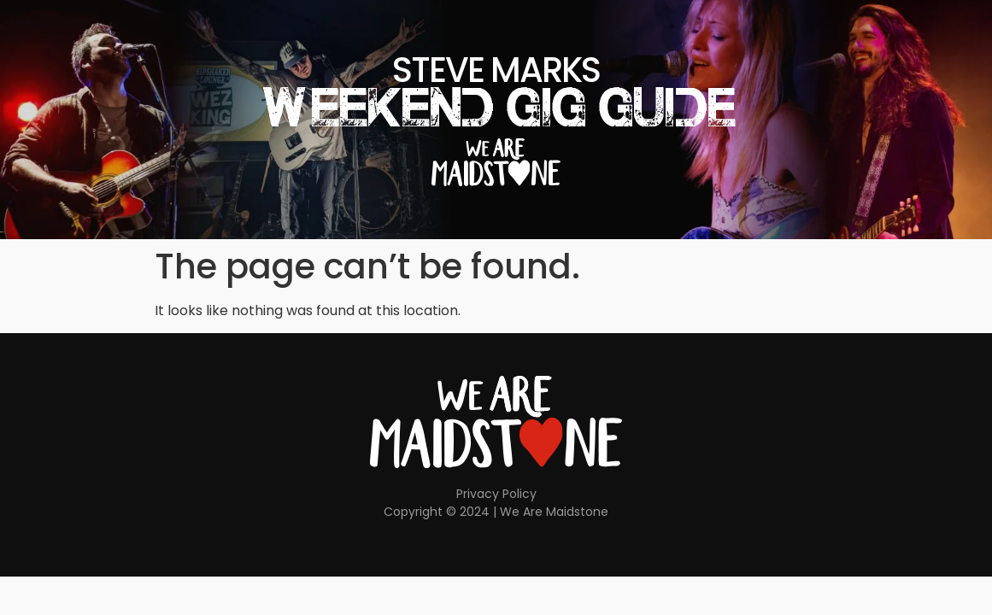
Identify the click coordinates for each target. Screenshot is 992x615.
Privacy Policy (496, 493)
